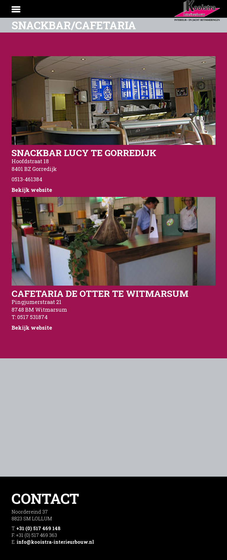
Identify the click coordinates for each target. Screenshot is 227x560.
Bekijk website (32, 189)
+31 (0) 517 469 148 (38, 528)
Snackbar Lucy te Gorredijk (84, 152)
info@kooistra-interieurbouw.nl (55, 542)
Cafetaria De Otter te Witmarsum (100, 293)
